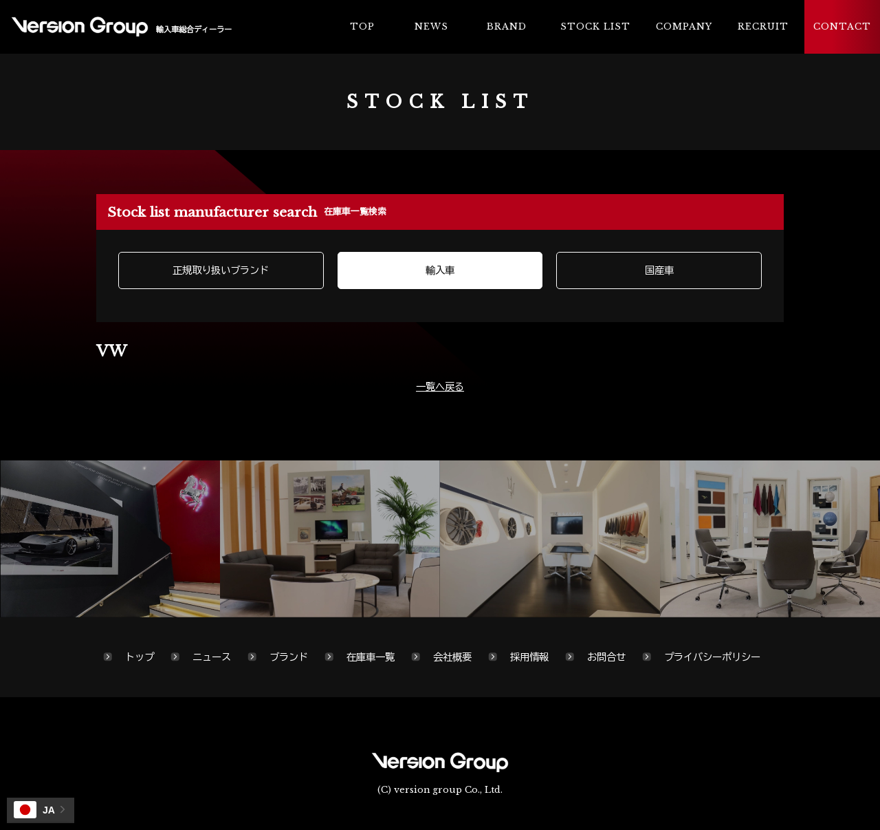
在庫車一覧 (370, 656)
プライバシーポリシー (712, 656)
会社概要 (452, 656)
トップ (139, 656)
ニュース (211, 656)
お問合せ (606, 656)
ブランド (289, 656)
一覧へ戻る (440, 387)
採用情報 (529, 656)
